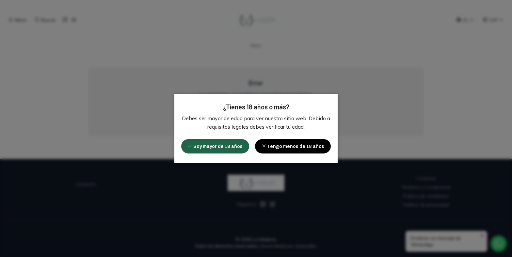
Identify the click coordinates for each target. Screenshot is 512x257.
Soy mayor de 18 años (215, 146)
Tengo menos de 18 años (293, 146)
